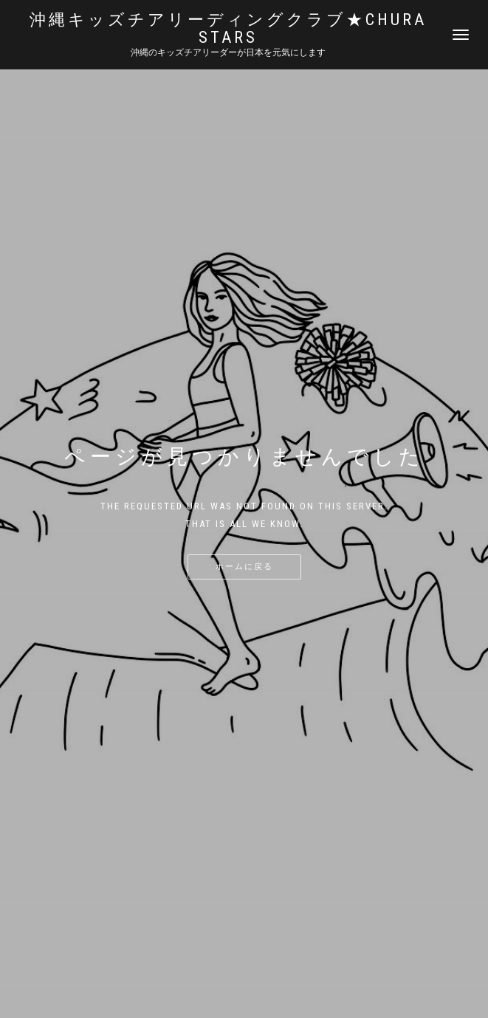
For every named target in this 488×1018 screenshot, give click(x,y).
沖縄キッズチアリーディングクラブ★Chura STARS (228, 29)
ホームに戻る (244, 566)
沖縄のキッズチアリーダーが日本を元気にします (228, 52)
